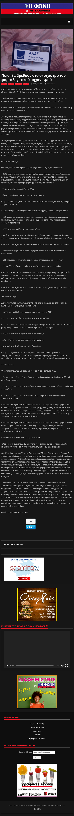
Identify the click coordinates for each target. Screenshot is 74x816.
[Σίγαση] (62, 665)
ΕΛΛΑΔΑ (11, 84)
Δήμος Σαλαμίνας (37, 724)
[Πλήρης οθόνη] (66, 665)
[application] (37, 649)
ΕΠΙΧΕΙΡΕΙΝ (18, 84)
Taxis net (37, 735)
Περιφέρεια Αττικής (37, 727)
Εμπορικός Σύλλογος (37, 739)
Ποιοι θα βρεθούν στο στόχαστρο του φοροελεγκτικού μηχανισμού (33, 77)
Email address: (37, 752)
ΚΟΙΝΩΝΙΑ (26, 84)
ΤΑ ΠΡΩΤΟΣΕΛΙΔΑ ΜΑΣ (13, 544)
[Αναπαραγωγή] (7, 665)
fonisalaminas (51, 84)
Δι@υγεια (36, 731)
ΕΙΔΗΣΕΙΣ (4, 84)
